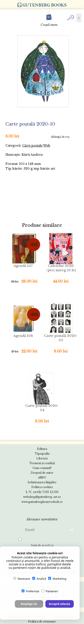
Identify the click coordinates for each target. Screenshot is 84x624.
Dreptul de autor (42, 472)
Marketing (57, 579)
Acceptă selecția (59, 604)
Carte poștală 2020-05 (61, 338)
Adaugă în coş (60, 136)
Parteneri (49, 591)
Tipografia (42, 453)
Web (46, 145)
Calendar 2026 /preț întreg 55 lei (61, 268)
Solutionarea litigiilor (42, 482)
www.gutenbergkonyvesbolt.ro (42, 501)
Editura (42, 448)
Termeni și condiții (42, 463)
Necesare (21, 579)
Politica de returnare (42, 621)
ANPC (42, 477)
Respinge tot (29, 604)
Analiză (39, 579)
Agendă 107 (23, 266)
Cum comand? (42, 468)
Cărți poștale (32, 145)
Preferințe (30, 591)
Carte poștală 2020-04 (42, 408)
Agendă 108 (23, 336)
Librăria (42, 458)
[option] (43, 71)
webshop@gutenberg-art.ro (42, 496)
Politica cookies (42, 487)
